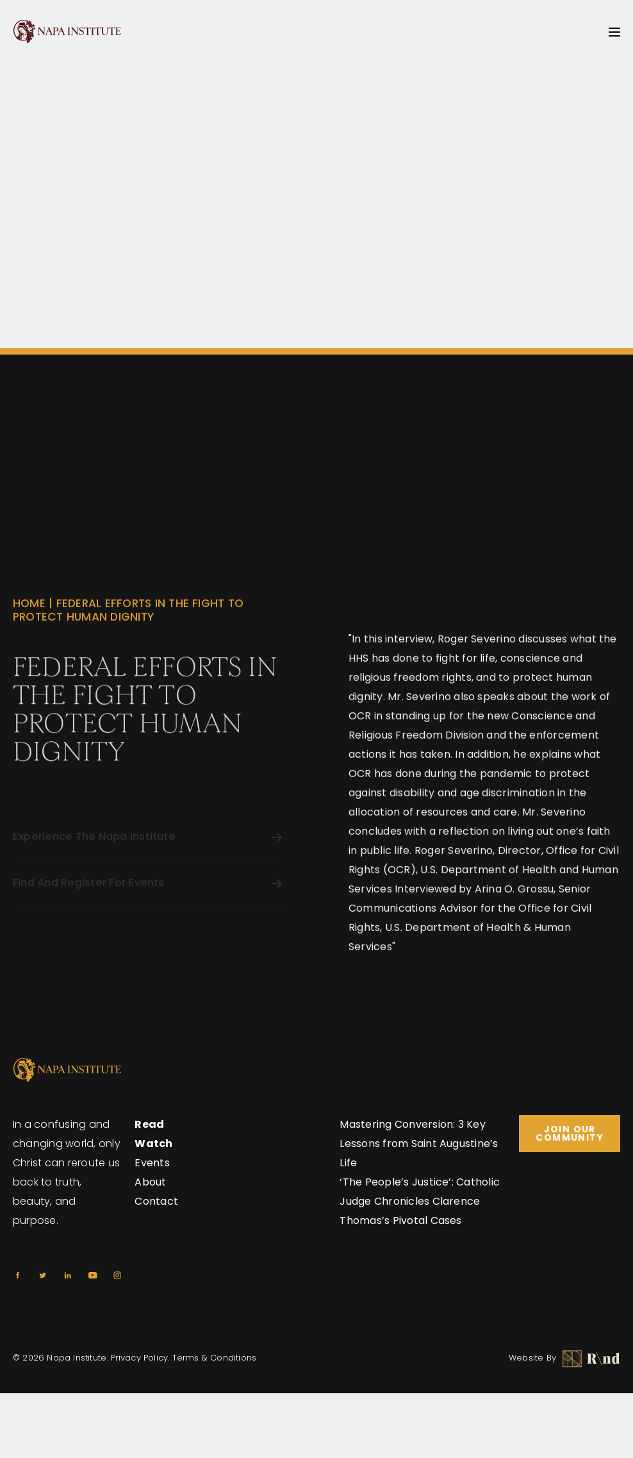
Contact (156, 1201)
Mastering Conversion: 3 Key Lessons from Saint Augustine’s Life (419, 1143)
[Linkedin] (67, 1275)
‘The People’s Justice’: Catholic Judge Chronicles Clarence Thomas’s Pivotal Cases (420, 1201)
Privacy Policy (140, 1358)
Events (152, 1162)
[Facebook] (17, 1275)
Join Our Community (570, 1133)
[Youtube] (92, 1275)
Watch (153, 1143)
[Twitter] (42, 1275)
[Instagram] (117, 1275)
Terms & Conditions (214, 1358)
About (150, 1182)
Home (29, 622)
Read (149, 1124)
